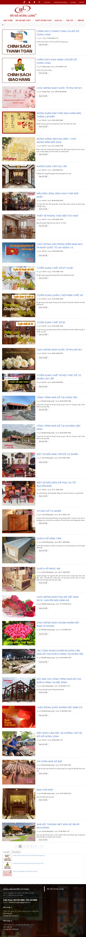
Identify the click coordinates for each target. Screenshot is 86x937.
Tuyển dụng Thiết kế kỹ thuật (55, 267)
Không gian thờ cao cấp (52, 166)
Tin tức (70, 20)
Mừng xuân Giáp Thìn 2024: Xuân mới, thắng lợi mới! (59, 115)
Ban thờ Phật (45, 789)
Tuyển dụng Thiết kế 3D (51, 322)
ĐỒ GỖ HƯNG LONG (23, 11)
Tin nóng (16, 852)
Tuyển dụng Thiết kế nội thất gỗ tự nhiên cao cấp (59, 377)
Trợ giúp (73, 2)
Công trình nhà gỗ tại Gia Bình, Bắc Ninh (59, 427)
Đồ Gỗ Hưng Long (55, 888)
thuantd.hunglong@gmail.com (19, 902)
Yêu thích (47, 2)
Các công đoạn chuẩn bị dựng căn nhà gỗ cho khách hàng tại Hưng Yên (60, 652)
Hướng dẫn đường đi (10, 916)
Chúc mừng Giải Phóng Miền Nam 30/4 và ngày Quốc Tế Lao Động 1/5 (59, 246)
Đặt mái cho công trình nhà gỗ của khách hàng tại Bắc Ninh (59, 680)
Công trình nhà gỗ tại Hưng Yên (57, 397)
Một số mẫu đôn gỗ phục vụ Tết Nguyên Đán (56, 484)
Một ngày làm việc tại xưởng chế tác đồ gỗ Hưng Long (60, 734)
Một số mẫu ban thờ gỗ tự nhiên (57, 454)
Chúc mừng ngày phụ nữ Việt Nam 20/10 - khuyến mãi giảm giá (57, 598)
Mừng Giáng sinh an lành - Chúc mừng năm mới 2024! (57, 140)
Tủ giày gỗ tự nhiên (49, 510)
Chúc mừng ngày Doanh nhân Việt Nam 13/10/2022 (58, 624)
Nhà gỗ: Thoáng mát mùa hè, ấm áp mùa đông (58, 826)
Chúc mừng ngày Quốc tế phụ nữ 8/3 (59, 87)
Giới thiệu (8, 20)
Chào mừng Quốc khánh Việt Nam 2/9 (59, 707)
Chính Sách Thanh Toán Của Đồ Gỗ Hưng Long (58, 33)
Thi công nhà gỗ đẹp (49, 761)
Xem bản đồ (7, 913)
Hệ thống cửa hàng (60, 2)
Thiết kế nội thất (43, 20)
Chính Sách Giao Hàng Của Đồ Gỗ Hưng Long (57, 61)
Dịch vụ (59, 20)
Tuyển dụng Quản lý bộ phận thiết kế (60, 295)
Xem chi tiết (43, 45)
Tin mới (6, 852)
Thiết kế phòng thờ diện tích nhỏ (57, 215)
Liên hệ (81, 2)
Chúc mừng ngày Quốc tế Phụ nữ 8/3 (59, 349)
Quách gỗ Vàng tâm (49, 538)
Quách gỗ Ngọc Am (48, 568)
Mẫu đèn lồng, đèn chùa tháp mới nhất (57, 195)
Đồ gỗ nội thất (24, 20)
